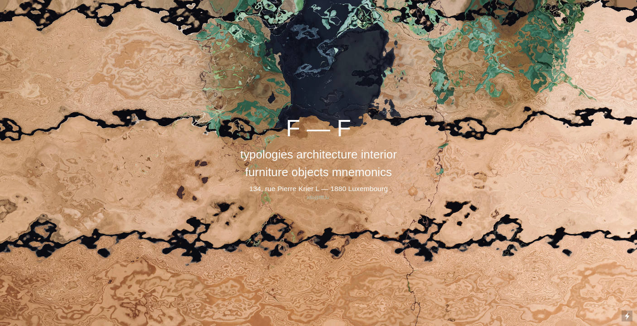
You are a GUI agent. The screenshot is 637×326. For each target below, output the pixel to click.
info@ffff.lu (318, 197)
